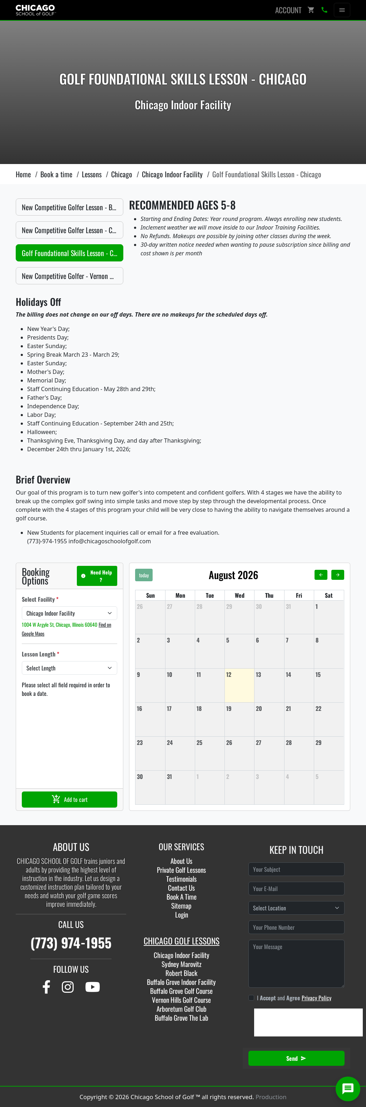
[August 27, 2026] (269, 742)
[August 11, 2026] (209, 674)
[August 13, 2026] (269, 674)
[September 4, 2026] (299, 776)
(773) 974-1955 (71, 942)
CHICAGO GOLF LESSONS (181, 940)
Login (181, 914)
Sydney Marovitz (182, 964)
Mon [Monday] (180, 595)
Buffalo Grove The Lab (181, 1017)
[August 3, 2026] (180, 640)
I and (294, 997)
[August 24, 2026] (180, 742)
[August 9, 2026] (150, 674)
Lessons (92, 174)
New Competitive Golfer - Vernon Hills (72, 275)
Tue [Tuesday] (210, 595)
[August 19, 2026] (239, 708)
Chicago (121, 174)
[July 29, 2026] (239, 606)
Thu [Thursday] (269, 595)
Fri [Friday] (299, 595)
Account (288, 9)
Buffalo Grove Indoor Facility (181, 982)
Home (23, 174)
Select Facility (40, 599)
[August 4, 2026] (209, 640)
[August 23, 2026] (150, 742)
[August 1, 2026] (329, 606)
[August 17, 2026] (180, 708)
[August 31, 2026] (180, 776)
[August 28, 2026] (299, 742)
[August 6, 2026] (269, 640)
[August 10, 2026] (180, 674)
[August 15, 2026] (329, 674)
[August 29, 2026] (329, 742)
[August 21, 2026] (299, 708)
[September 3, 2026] (269, 776)
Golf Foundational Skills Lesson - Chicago (72, 252)
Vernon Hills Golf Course (181, 1000)
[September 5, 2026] (329, 776)
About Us (181, 861)
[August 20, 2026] (269, 708)
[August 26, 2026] (239, 742)
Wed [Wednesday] (239, 595)
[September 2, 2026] (239, 776)
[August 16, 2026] (150, 708)
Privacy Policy (316, 997)
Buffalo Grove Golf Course (181, 991)
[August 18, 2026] (209, 708)
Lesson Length (40, 654)
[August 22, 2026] (329, 708)
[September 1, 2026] (209, 776)
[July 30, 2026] (269, 606)
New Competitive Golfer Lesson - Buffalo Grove (72, 207)
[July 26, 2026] (150, 606)
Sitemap (181, 905)
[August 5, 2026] (239, 640)
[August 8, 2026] (329, 640)
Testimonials (181, 878)
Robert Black (181, 973)
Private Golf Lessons (181, 870)
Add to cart (69, 799)
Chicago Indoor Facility (172, 174)
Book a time (56, 174)
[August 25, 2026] (209, 742)
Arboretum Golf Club (182, 1008)
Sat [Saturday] (329, 595)
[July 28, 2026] (209, 606)
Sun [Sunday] (150, 595)
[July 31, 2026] (299, 606)
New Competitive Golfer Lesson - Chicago (72, 230)
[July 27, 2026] (180, 606)
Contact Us (181, 887)
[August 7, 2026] (299, 640)
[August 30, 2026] (150, 776)
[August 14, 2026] (299, 674)
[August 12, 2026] (239, 674)
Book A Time (182, 896)
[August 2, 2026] (150, 640)
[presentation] (308, 1022)
